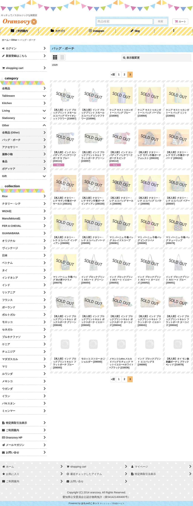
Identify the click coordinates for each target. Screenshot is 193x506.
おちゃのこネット (90, 503)
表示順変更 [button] (131, 57)
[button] (173, 31)
